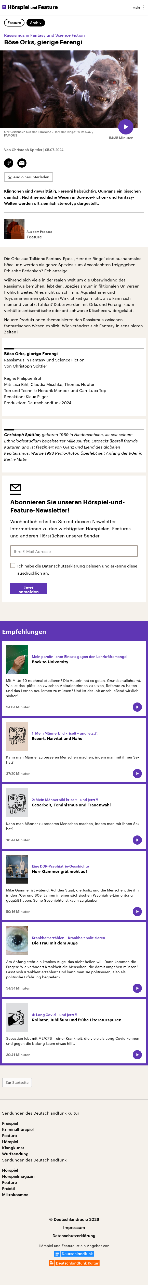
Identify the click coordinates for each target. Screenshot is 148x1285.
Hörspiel (10, 1141)
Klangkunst (13, 1147)
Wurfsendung (15, 1153)
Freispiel (10, 1123)
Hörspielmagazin (18, 1176)
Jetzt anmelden (29, 590)
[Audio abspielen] (125, 126)
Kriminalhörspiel (18, 1129)
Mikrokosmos (15, 1194)
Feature (14, 22)
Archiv (36, 22)
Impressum (74, 1227)
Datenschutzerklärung (63, 565)
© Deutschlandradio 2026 (74, 1219)
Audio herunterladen (31, 177)
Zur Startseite (17, 1082)
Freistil (8, 1188)
